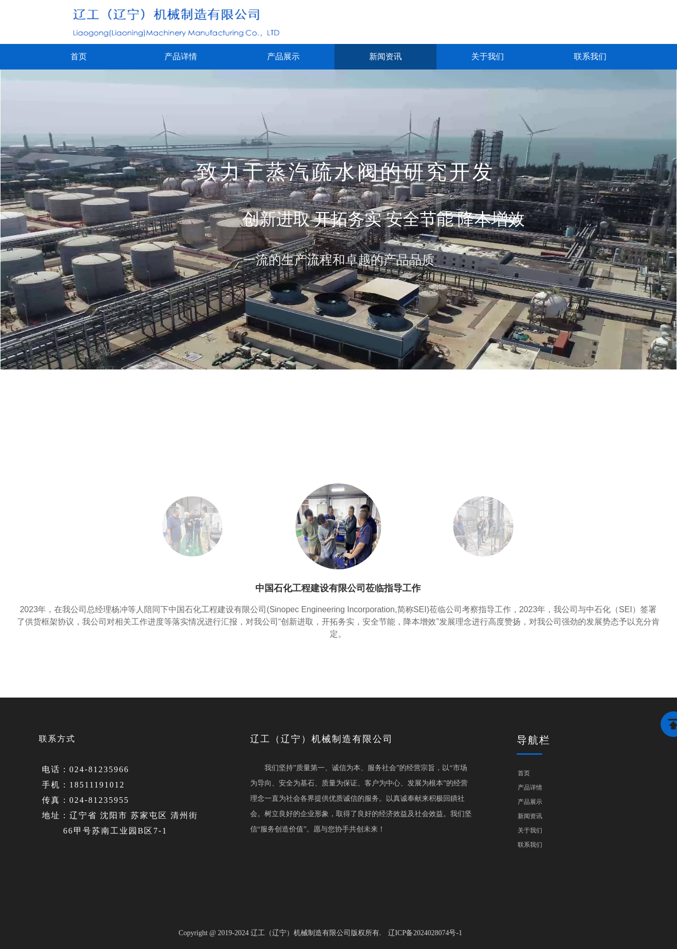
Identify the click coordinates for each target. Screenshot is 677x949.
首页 (78, 56)
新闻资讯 (385, 56)
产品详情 (180, 56)
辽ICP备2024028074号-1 (425, 933)
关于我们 (487, 56)
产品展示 (283, 56)
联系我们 (590, 56)
